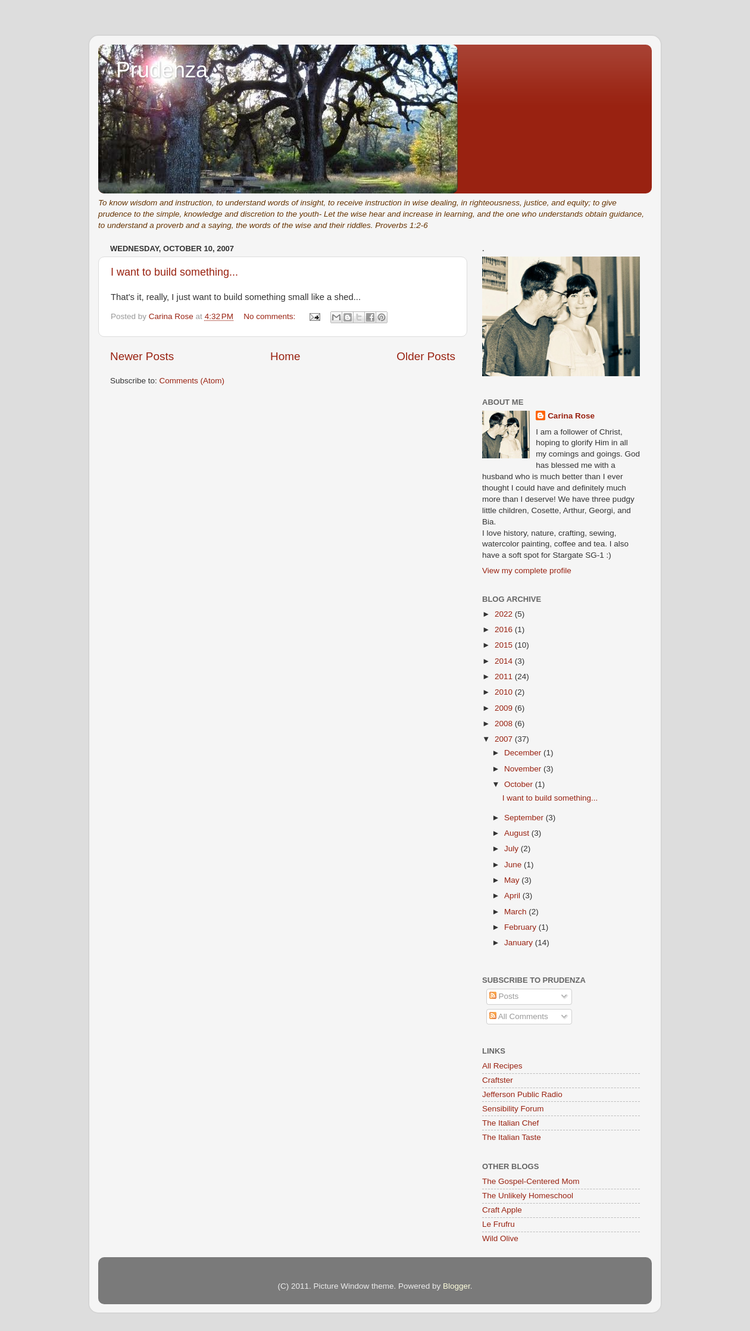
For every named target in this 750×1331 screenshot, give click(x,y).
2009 (505, 708)
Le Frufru (498, 1224)
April (513, 895)
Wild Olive (500, 1238)
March (516, 911)
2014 (505, 661)
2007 (505, 739)
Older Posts (425, 356)
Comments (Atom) (192, 380)
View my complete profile (526, 570)
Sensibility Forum (513, 1108)
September (525, 817)
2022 (505, 614)
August (518, 833)
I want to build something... (174, 272)
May (512, 880)
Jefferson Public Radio (522, 1094)
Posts (504, 996)
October (519, 784)
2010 (505, 692)
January (519, 942)
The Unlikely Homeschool (527, 1195)
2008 (505, 723)
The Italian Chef (510, 1122)
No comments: (270, 316)
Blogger (456, 1286)
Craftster (497, 1080)
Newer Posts (142, 356)
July (512, 848)
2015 (505, 644)
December (523, 752)
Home (285, 356)
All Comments (518, 1016)
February (521, 927)
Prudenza (162, 70)
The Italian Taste (511, 1137)
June (514, 864)
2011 (505, 676)
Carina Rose (571, 415)
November (523, 768)
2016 (505, 629)
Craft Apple (502, 1209)
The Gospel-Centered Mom (531, 1181)
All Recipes (502, 1065)
